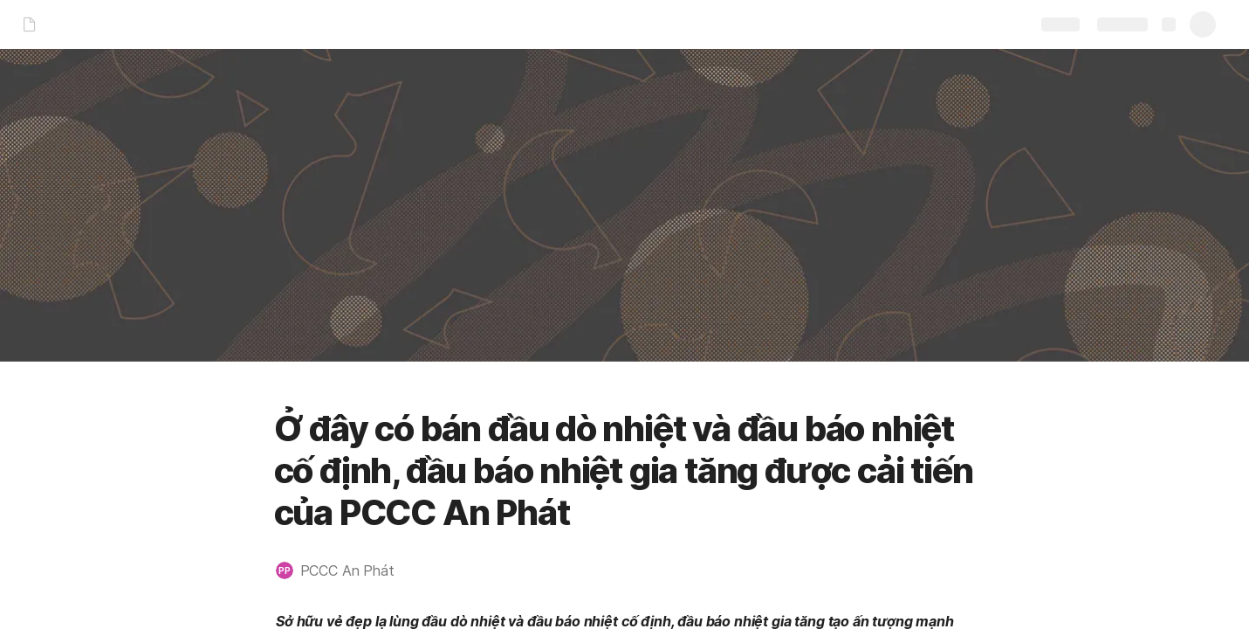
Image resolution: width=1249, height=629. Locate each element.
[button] (344, 570)
